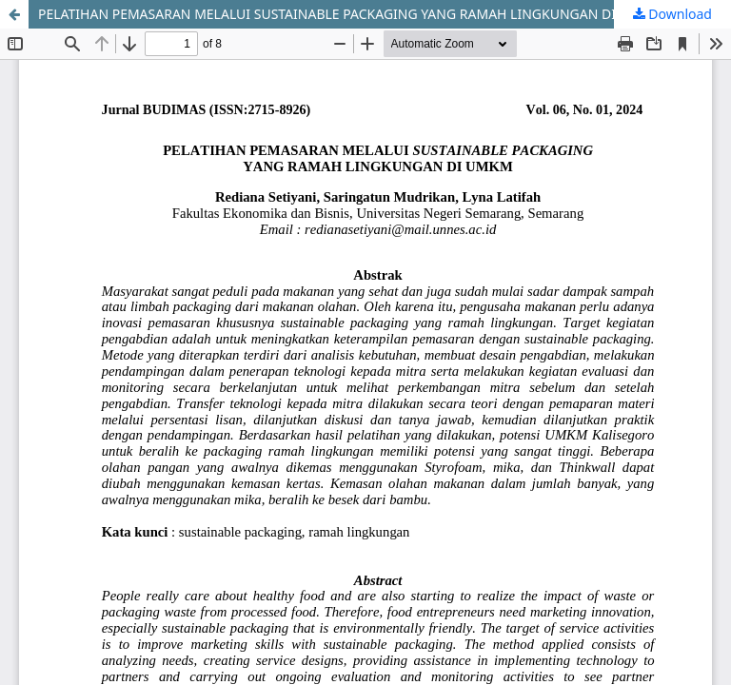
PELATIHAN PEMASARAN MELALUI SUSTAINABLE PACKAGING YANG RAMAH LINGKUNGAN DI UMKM (350, 14)
